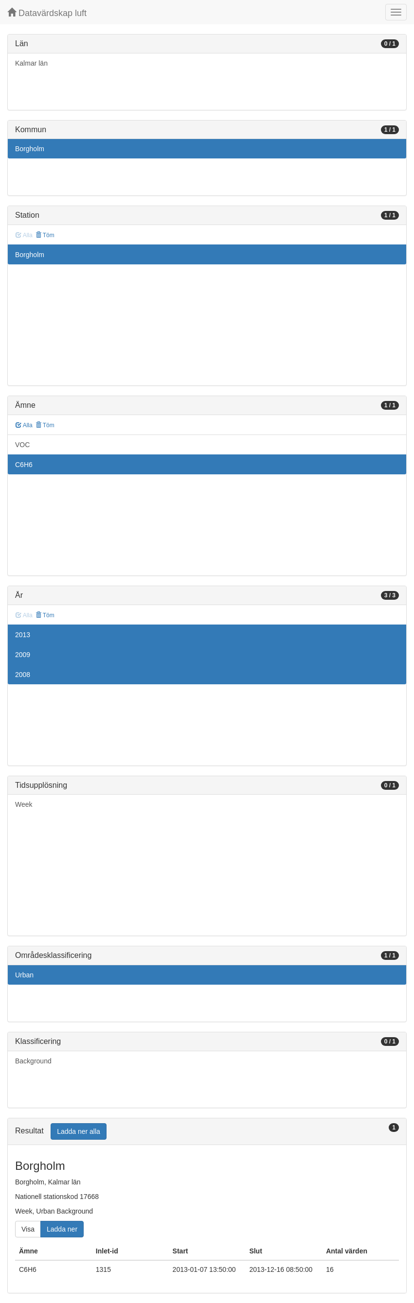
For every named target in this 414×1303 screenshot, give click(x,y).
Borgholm (29, 149)
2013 (22, 635)
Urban (24, 975)
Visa (28, 1229)
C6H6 (24, 465)
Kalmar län (31, 63)
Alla (24, 425)
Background (33, 1061)
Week (24, 804)
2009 (22, 655)
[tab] (207, 1131)
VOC (22, 445)
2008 (22, 674)
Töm (45, 235)
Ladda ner (62, 1229)
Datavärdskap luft (47, 13)
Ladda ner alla (78, 1131)
